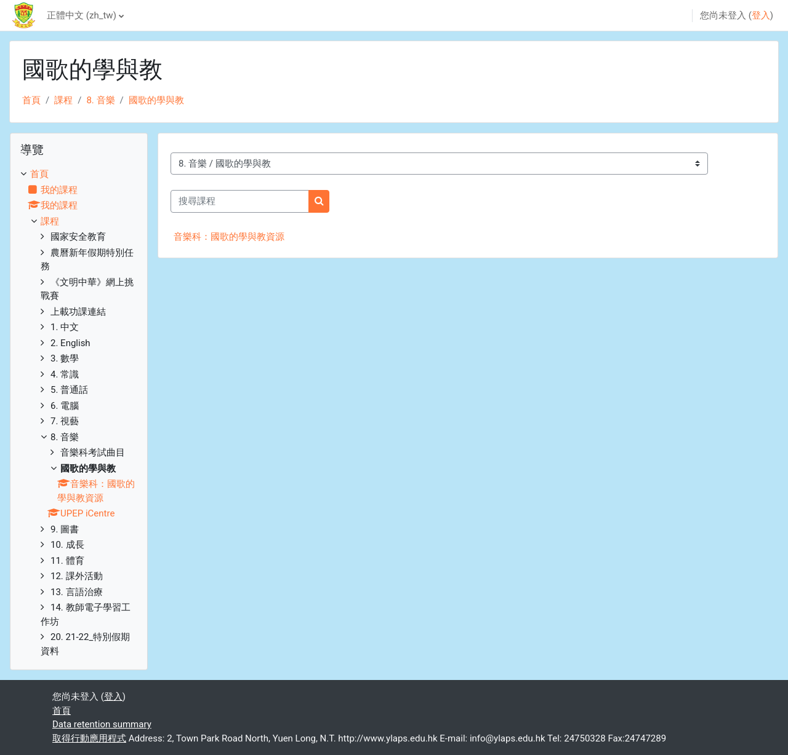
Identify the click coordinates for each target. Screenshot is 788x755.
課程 (63, 100)
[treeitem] (78, 412)
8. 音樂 (100, 100)
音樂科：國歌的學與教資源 (229, 236)
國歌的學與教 (156, 100)
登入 (761, 15)
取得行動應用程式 (89, 738)
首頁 (31, 100)
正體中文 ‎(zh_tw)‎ (81, 15)
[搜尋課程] (240, 201)
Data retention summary (101, 724)
